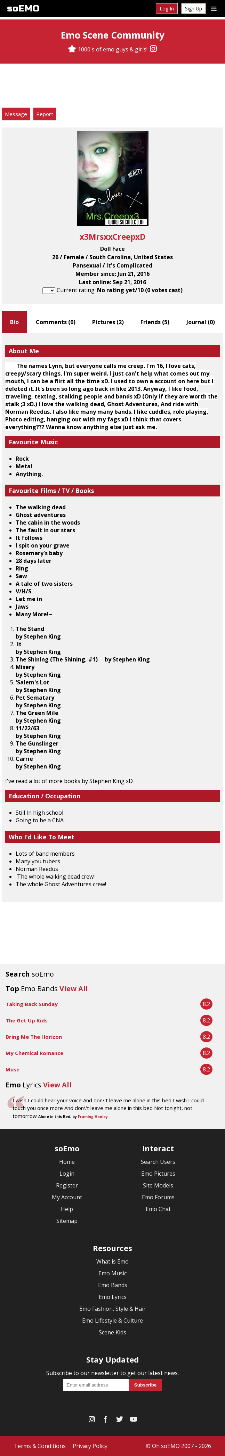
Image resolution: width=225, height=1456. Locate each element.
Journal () (200, 322)
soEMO (23, 8)
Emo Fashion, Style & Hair (112, 1309)
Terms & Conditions (40, 1446)
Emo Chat (158, 1209)
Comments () (55, 322)
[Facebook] (106, 1420)
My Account (67, 1197)
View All (73, 988)
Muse (12, 1069)
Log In (167, 8)
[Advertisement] (112, 86)
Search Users (158, 1162)
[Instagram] (153, 49)
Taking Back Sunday (32, 1004)
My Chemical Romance (34, 1053)
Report (44, 113)
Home (67, 1162)
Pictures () (108, 322)
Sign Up (193, 8)
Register (67, 1185)
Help (67, 1209)
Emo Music (112, 1273)
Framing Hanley (93, 1116)
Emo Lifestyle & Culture (112, 1320)
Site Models (158, 1185)
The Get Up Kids (27, 1020)
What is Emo (112, 1261)
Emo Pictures (158, 1173)
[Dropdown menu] (214, 8)
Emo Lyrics (113, 1297)
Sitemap (67, 1221)
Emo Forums (158, 1197)
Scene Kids (112, 1332)
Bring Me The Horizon (34, 1036)
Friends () (154, 322)
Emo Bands (112, 1285)
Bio (14, 322)
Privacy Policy (90, 1446)
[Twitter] (119, 1420)
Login (66, 1173)
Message (16, 113)
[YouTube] (133, 1420)
